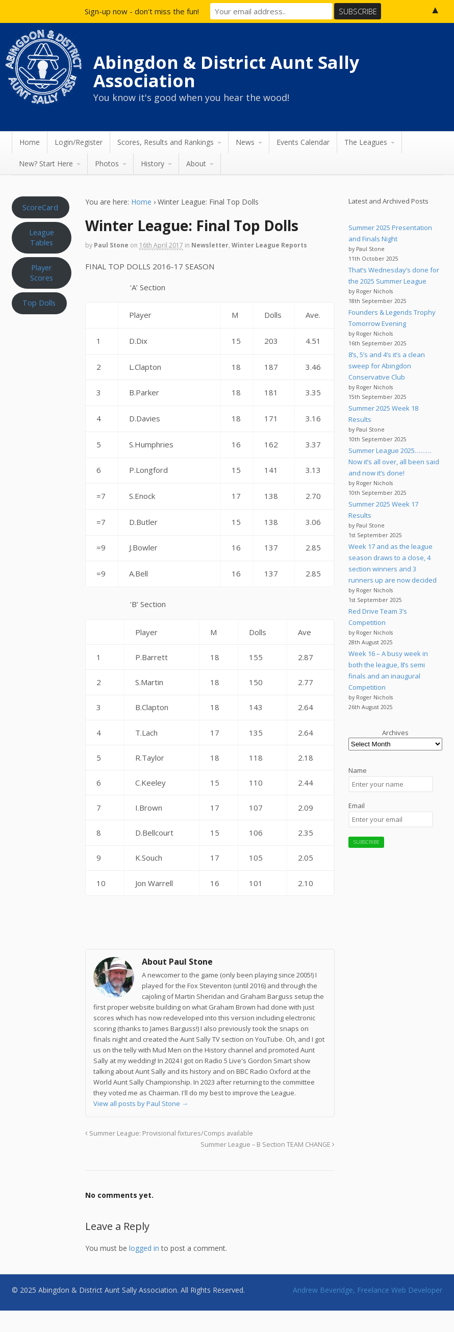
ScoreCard (40, 207)
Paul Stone (111, 245)
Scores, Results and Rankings (165, 142)
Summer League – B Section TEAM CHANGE (267, 1144)
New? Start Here (46, 163)
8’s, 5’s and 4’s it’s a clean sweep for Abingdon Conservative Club (386, 366)
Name (357, 770)
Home (29, 142)
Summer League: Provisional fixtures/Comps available (169, 1133)
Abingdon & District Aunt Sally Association (226, 71)
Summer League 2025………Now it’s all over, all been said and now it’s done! (393, 461)
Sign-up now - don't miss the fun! (142, 11)
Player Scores (41, 272)
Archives (395, 732)
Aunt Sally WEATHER (41, 368)
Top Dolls (39, 302)
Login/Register (79, 142)
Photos (107, 163)
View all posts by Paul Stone (140, 1103)
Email (356, 805)
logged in (144, 1248)
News (245, 142)
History (152, 163)
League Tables (41, 237)
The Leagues (365, 142)
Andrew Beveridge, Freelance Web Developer (367, 1290)
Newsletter (210, 245)
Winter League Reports (269, 245)
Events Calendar (303, 142)
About (196, 163)
